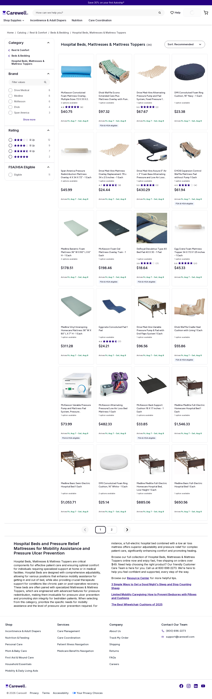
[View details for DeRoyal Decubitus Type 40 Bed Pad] (152, 248)
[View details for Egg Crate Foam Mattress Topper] (189, 248)
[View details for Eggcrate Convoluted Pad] (114, 326)
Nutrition (77, 20)
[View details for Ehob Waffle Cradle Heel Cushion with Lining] (189, 326)
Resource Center (138, 578)
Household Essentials (18, 664)
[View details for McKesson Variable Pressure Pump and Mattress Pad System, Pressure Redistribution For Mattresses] (76, 404)
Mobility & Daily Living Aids (21, 670)
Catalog (21, 32)
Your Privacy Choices (87, 693)
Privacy (34, 693)
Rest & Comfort (38, 32)
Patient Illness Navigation (73, 644)
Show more (29, 119)
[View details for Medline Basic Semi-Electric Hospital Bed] (76, 482)
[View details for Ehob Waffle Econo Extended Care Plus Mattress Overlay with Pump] (114, 92)
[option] (29, 90)
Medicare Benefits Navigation (75, 650)
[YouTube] (203, 686)
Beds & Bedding (59, 32)
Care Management (68, 631)
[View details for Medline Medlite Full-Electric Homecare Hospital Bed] (189, 404)
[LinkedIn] (195, 686)
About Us (115, 631)
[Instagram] (188, 686)
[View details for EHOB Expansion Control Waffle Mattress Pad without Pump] (189, 170)
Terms (46, 693)
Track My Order (119, 637)
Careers (114, 664)
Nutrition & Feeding (17, 637)
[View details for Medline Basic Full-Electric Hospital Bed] (189, 482)
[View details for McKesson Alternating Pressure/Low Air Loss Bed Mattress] (114, 404)
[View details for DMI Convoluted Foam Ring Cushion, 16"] (114, 482)
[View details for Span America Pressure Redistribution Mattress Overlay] (76, 170)
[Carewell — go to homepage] (15, 12)
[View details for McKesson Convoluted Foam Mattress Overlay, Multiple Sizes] (76, 92)
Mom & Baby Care (16, 650)
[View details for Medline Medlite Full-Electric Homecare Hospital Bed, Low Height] (152, 482)
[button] (29, 42)
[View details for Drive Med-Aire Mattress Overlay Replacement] (114, 170)
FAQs (112, 657)
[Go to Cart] (206, 12)
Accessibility (61, 693)
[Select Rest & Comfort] (29, 50)
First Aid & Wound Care (19, 657)
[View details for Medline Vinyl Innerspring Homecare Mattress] (76, 326)
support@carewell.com (177, 636)
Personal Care (13, 644)
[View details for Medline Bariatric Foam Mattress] (76, 248)
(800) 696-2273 (173, 631)
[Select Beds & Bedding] (29, 56)
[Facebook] (181, 686)
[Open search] (98, 12)
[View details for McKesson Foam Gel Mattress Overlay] (114, 248)
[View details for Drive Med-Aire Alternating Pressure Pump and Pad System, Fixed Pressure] (152, 92)
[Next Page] (127, 529)
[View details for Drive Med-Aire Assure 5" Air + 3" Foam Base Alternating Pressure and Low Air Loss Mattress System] (152, 170)
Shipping (114, 644)
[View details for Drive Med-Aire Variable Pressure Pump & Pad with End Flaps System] (152, 326)
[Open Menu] (14, 20)
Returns (114, 650)
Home (10, 32)
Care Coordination (100, 20)
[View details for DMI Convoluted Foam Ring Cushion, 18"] (189, 92)
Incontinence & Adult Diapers (48, 20)
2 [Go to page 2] (112, 529)
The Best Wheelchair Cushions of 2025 (137, 604)
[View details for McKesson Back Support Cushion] (152, 404)
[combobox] (26, 82)
